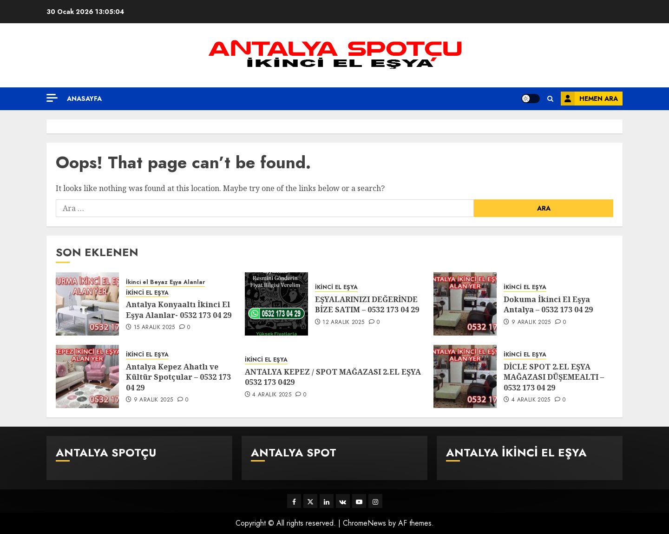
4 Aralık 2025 (271, 395)
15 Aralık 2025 (154, 327)
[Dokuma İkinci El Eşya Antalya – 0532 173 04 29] (465, 304)
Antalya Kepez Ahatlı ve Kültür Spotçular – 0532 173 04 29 (178, 377)
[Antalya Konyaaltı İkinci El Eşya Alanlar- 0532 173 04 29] (87, 304)
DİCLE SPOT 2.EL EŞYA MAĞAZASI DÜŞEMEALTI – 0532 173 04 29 (554, 377)
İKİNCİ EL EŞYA (147, 293)
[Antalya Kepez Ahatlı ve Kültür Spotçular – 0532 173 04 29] (87, 376)
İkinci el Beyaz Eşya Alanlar (165, 282)
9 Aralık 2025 (531, 322)
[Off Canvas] (52, 98)
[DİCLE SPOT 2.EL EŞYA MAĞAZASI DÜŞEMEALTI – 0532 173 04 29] (465, 376)
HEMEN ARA (589, 98)
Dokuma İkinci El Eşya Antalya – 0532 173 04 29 (548, 304)
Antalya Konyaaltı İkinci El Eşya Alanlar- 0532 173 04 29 (178, 309)
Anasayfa (84, 98)
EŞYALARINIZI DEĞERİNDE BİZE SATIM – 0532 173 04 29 (367, 304)
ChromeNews (364, 523)
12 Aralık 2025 (343, 322)
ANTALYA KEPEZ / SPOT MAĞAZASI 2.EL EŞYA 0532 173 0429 (333, 377)
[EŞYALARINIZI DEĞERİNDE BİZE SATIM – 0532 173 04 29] (276, 304)
